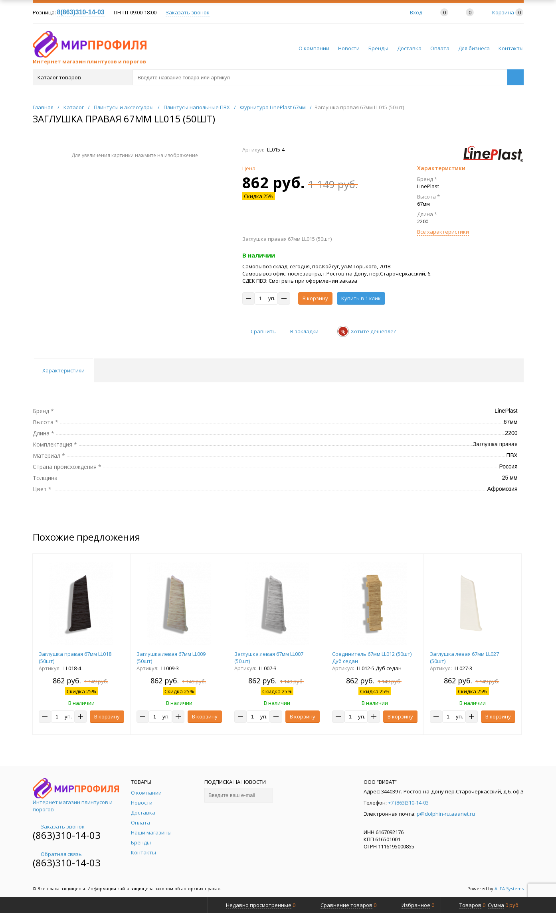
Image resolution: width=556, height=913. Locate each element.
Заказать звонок (188, 12)
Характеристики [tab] (63, 370)
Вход (416, 12)
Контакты (511, 48)
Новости (349, 48)
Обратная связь (57, 854)
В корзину (315, 298)
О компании (314, 48)
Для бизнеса (474, 48)
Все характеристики (443, 231)
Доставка (409, 48)
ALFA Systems (509, 888)
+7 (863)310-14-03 (408, 802)
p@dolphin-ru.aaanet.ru (446, 813)
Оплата (439, 48)
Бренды (378, 48)
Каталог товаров (82, 77)
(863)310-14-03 (67, 835)
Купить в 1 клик (361, 298)
